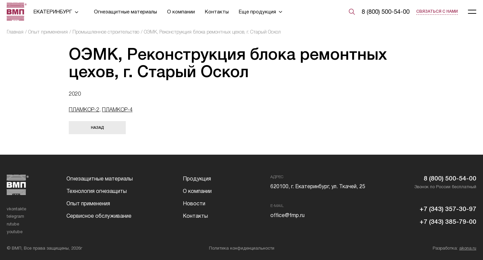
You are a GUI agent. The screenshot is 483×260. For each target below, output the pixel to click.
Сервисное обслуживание (98, 216)
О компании (181, 11)
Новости (194, 203)
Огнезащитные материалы (125, 11)
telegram (15, 216)
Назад (97, 127)
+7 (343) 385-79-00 (448, 221)
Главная (15, 32)
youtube (14, 231)
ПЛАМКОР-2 (84, 109)
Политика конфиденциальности (241, 248)
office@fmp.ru (287, 215)
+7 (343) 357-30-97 (448, 209)
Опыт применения (48, 32)
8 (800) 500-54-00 (386, 11)
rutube (13, 223)
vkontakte (16, 208)
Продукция (197, 178)
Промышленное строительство (105, 32)
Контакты (217, 11)
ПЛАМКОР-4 (117, 109)
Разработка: (454, 248)
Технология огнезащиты (96, 191)
